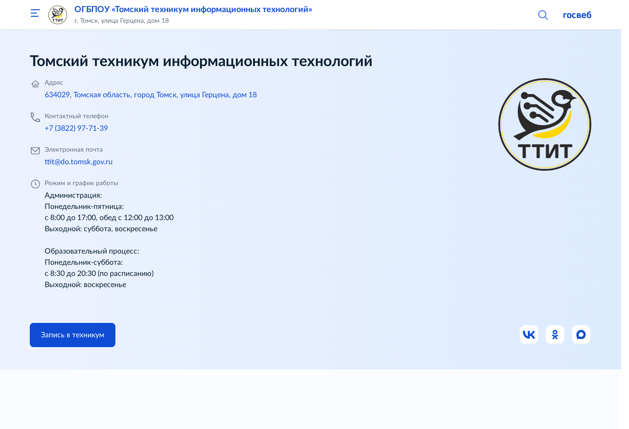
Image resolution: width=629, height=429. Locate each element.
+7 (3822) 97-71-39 (76, 128)
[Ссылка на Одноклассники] (555, 335)
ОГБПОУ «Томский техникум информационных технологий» (193, 10)
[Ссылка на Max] (581, 335)
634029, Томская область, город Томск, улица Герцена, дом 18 (151, 95)
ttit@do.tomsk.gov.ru (79, 162)
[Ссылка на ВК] (529, 335)
